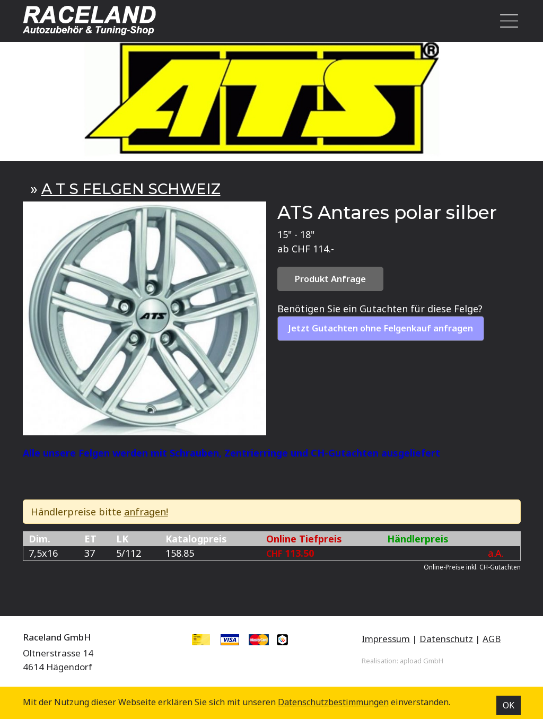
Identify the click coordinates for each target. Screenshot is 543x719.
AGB (492, 639)
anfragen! (146, 511)
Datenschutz (446, 639)
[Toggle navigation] (506, 20)
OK (508, 705)
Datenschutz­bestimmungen (333, 702)
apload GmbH (421, 660)
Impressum (386, 639)
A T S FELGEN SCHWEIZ (131, 189)
